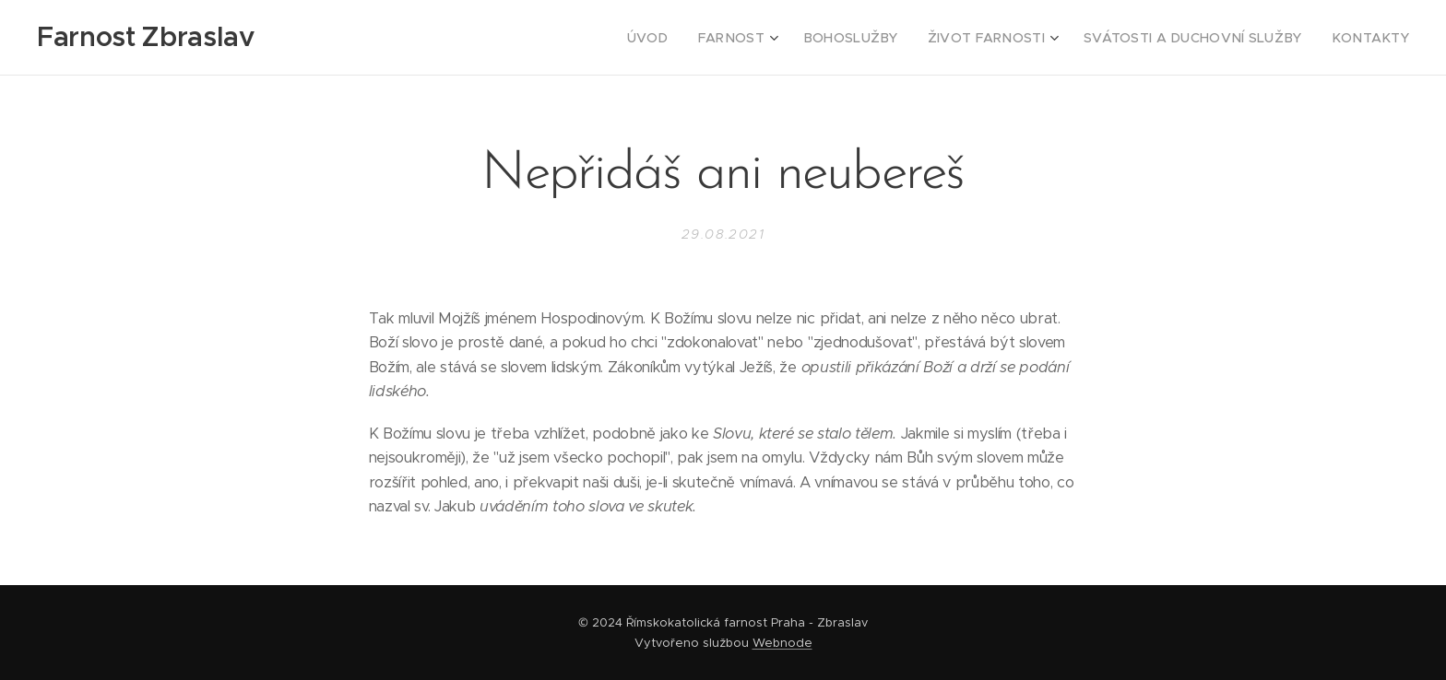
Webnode (782, 643)
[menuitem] (704, 38)
